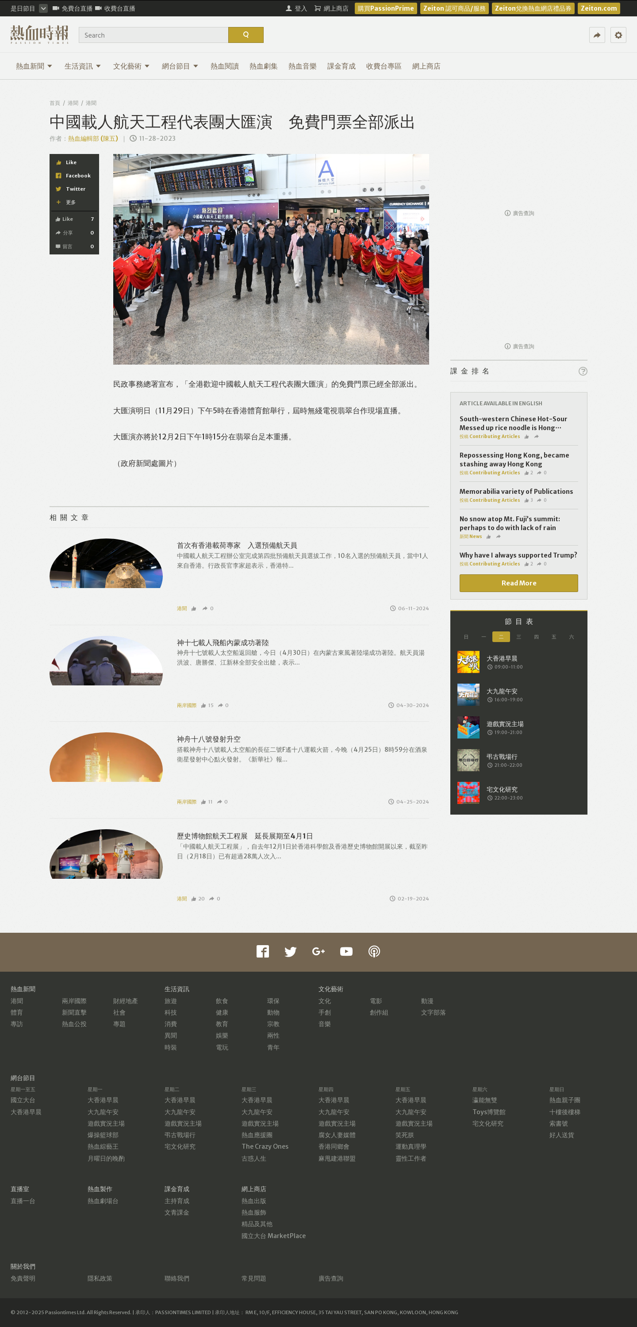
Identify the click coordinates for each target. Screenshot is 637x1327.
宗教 (273, 1024)
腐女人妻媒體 (337, 1135)
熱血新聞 (34, 66)
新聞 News (471, 536)
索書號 (558, 1123)
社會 (119, 1012)
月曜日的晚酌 (106, 1158)
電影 (376, 1001)
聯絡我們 (177, 1278)
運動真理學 (410, 1146)
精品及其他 (257, 1224)
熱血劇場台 (103, 1201)
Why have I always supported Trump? (518, 555)
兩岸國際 (187, 705)
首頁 (55, 103)
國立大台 (23, 1100)
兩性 (273, 1035)
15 (207, 705)
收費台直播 (115, 8)
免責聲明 (23, 1278)
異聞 (171, 1035)
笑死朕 (404, 1135)
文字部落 (433, 1012)
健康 (222, 1012)
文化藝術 (131, 66)
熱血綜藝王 (103, 1146)
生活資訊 (83, 66)
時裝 (171, 1047)
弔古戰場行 (180, 1135)
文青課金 (177, 1212)
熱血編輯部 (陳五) (93, 138)
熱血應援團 (257, 1135)
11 (206, 802)
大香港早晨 (26, 1112)
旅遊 (171, 1001)
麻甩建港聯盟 (337, 1158)
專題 (119, 1024)
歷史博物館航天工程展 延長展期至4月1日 (245, 835)
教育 (222, 1024)
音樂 (324, 1024)
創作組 (379, 1012)
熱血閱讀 (225, 66)
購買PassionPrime (386, 8)
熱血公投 (74, 1024)
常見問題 (254, 1278)
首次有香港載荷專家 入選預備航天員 (237, 545)
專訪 (17, 1024)
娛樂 (222, 1035)
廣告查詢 (519, 213)
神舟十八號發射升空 (209, 739)
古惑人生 (254, 1158)
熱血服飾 (254, 1212)
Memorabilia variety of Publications (516, 492)
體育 (17, 1012)
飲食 (222, 1001)
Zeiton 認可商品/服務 (454, 8)
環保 (273, 1001)
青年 (273, 1047)
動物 (273, 1012)
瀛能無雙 (484, 1100)
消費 (171, 1024)
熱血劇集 (263, 66)
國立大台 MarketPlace (274, 1236)
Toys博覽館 (489, 1112)
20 (198, 899)
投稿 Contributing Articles (490, 436)
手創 (324, 1012)
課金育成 (341, 66)
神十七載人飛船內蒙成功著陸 (223, 642)
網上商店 (426, 66)
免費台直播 (73, 8)
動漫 (427, 1001)
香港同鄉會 (333, 1146)
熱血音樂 (302, 66)
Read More (519, 583)
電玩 (222, 1047)
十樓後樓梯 (564, 1112)
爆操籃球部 (103, 1135)
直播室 (20, 1189)
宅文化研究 (180, 1146)
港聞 (73, 103)
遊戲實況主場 (106, 1123)
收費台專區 (384, 66)
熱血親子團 (564, 1100)
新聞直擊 (74, 1012)
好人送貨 (561, 1135)
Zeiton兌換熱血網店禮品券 (533, 8)
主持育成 (177, 1201)
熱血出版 (254, 1201)
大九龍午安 (103, 1112)
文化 (324, 1001)
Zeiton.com (599, 8)
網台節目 (180, 66)
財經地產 (125, 1001)
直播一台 (23, 1201)
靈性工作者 (410, 1158)
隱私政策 (100, 1278)
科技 (171, 1012)
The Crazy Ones (265, 1146)
